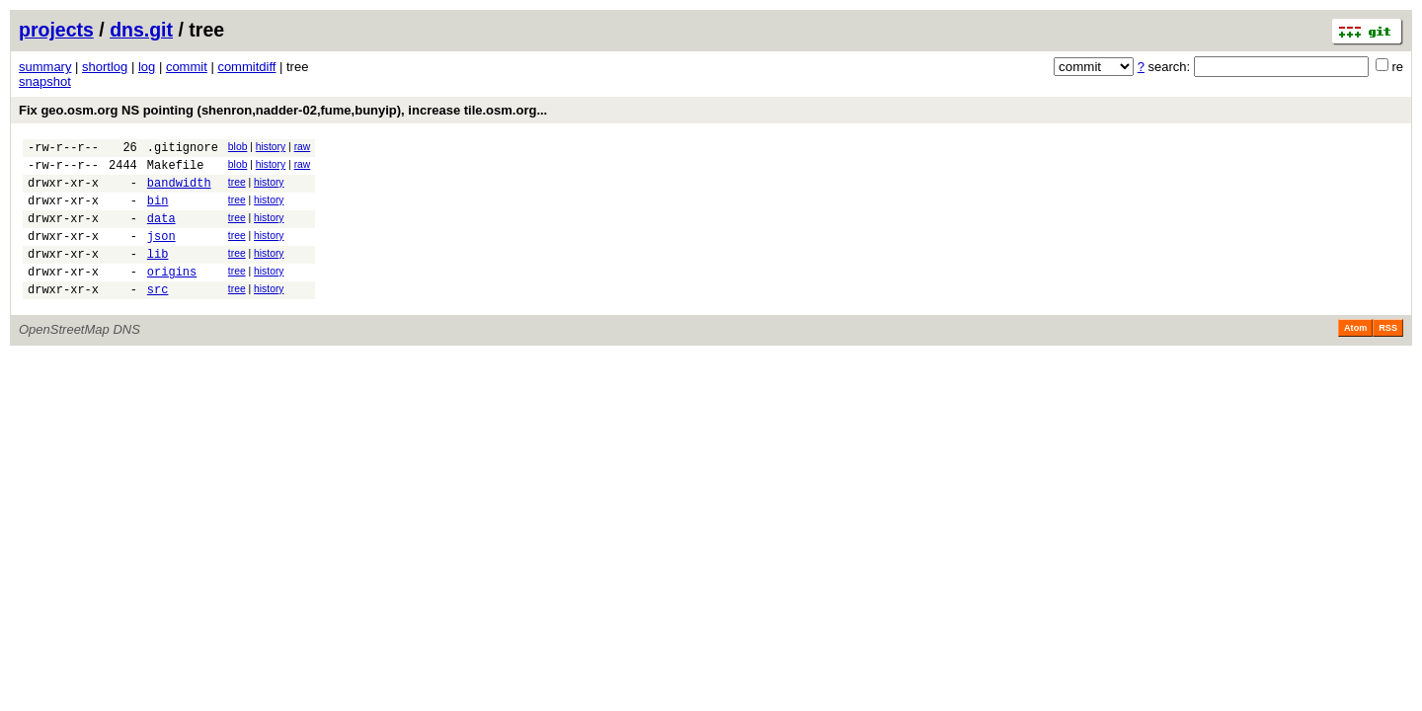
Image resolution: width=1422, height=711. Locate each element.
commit (186, 66)
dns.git (141, 29)
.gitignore (182, 149)
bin (158, 211)
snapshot (45, 81)
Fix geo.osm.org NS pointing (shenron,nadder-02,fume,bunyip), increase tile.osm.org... (283, 110)
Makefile (175, 170)
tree (237, 188)
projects (56, 29)
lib (158, 274)
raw (302, 146)
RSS (1388, 354)
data (161, 232)
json (161, 253)
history (270, 146)
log (146, 66)
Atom (1355, 354)
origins (172, 294)
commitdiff (246, 66)
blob (238, 146)
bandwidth (179, 191)
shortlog (104, 66)
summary (45, 66)
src (158, 315)
